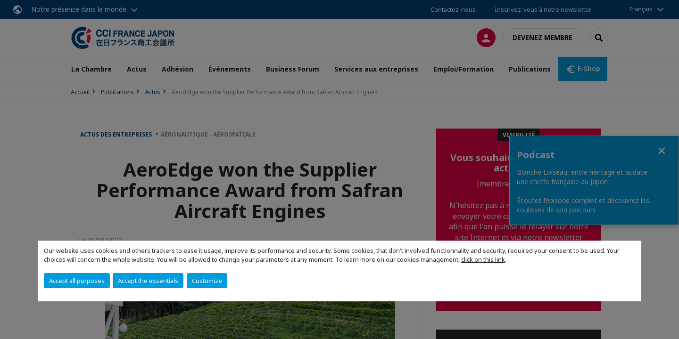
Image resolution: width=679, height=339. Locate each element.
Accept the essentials (148, 280)
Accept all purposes (77, 280)
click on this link (483, 259)
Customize (207, 280)
